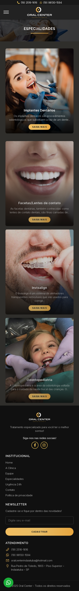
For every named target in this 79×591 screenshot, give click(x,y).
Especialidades (14, 479)
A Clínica (10, 468)
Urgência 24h (13, 484)
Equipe (9, 473)
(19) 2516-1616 (27, 2)
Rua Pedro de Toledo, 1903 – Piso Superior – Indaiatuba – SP (34, 567)
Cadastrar (39, 531)
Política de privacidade (19, 495)
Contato (10, 490)
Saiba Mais (39, 127)
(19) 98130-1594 (51, 2)
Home (9, 462)
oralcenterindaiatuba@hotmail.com (28, 560)
